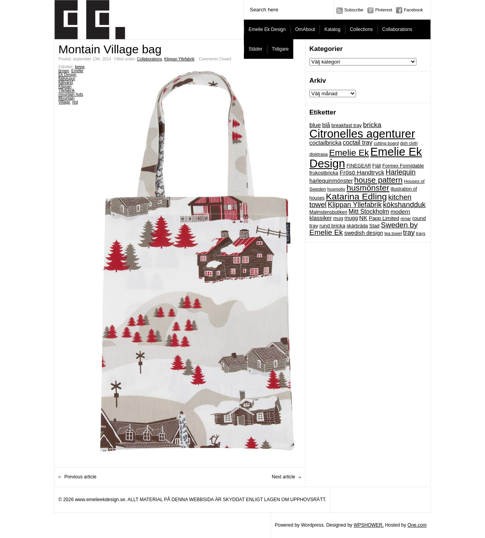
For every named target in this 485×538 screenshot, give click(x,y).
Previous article (80, 477)
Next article (283, 477)
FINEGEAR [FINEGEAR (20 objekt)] (359, 166)
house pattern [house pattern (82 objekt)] (378, 180)
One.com (417, 525)
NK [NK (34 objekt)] (363, 217)
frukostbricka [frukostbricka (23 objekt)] (323, 173)
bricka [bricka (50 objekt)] (372, 125)
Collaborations (397, 29)
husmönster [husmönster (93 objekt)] (368, 187)
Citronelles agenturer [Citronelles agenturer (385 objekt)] (362, 133)
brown (63, 71)
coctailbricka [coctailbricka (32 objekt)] (325, 143)
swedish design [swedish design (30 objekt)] (363, 233)
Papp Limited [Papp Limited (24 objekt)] (384, 218)
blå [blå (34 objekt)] (326, 125)
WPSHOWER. (369, 525)
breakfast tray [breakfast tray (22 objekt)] (346, 125)
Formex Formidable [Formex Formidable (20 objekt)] (403, 166)
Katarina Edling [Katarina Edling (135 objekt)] (356, 196)
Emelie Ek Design (267, 29)
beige (79, 67)
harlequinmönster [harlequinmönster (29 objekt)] (331, 181)
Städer (255, 49)
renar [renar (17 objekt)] (405, 218)
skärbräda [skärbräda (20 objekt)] (357, 226)
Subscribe (353, 9)
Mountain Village (66, 100)
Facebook (413, 9)
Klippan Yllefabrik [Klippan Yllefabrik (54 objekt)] (354, 205)
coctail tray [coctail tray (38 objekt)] (357, 142)
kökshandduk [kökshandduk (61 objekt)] (404, 204)
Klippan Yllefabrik (179, 59)
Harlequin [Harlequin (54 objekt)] (401, 172)
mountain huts (70, 94)
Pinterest (383, 9)
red (75, 102)
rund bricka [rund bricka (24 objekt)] (332, 226)
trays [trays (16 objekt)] (420, 233)
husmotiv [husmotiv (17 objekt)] (336, 189)
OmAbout (305, 29)
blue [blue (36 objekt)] (315, 125)
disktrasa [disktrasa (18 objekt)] (318, 153)
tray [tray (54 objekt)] (409, 232)
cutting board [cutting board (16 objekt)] (386, 143)
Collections (361, 29)
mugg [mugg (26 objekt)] (351, 218)
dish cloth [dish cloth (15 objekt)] (409, 143)
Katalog (332, 29)
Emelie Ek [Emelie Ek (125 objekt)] (349, 153)
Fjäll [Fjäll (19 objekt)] (376, 166)
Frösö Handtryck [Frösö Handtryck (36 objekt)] (362, 172)
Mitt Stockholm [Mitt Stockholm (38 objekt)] (369, 211)
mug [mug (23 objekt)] (338, 218)
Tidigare (280, 49)
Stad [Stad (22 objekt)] (374, 226)
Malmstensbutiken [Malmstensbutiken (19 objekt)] (328, 212)
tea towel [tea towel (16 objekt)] (392, 233)
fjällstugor (66, 78)
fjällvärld (65, 82)
